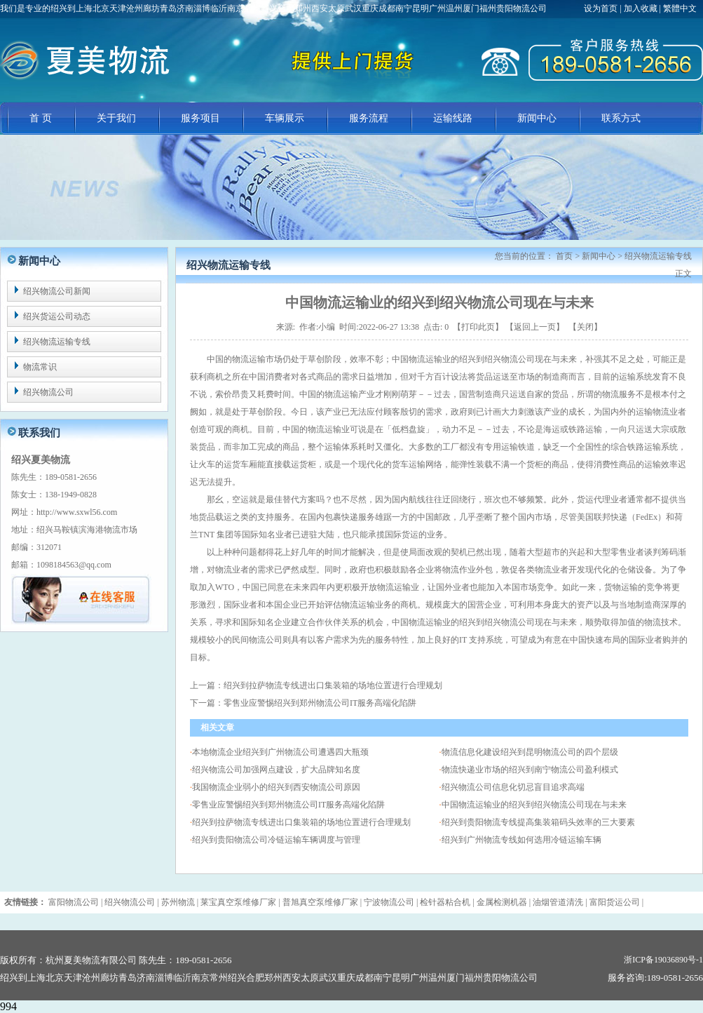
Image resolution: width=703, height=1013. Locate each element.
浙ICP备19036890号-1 (663, 960)
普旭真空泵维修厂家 (320, 902)
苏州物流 (178, 902)
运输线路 (452, 118)
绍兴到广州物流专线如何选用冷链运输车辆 (521, 840)
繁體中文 (680, 8)
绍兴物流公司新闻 (56, 291)
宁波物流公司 (389, 902)
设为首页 (602, 8)
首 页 (40, 118)
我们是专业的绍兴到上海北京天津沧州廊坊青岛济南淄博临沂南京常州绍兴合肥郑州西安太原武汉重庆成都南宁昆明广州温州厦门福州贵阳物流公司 (273, 8)
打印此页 (478, 327)
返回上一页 (535, 327)
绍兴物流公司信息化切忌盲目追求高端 (513, 787)
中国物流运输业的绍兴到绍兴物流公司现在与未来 (534, 805)
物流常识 (40, 367)
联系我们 (39, 432)
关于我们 (116, 118)
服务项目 (200, 118)
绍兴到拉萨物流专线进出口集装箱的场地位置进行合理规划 (301, 822)
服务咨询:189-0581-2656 (655, 977)
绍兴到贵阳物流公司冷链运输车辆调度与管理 (276, 840)
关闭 (585, 327)
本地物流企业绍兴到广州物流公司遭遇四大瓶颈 (280, 752)
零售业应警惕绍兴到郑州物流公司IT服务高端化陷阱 (288, 805)
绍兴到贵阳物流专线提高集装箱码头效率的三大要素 (538, 822)
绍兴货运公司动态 (56, 316)
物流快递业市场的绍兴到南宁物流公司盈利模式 (530, 769)
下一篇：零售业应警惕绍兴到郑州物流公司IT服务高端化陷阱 (303, 703)
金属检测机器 (502, 902)
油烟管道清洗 (558, 902)
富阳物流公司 (73, 902)
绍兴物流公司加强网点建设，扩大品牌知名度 (276, 769)
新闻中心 (537, 118)
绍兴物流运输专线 (56, 342)
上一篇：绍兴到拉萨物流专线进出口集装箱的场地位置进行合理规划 (316, 685)
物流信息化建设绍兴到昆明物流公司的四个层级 (530, 752)
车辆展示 (284, 118)
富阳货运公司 (614, 902)
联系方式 (621, 118)
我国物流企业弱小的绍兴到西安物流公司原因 (276, 787)
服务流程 (368, 118)
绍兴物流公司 (48, 392)
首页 (564, 256)
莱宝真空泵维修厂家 (238, 902)
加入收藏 (640, 8)
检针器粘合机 (445, 902)
